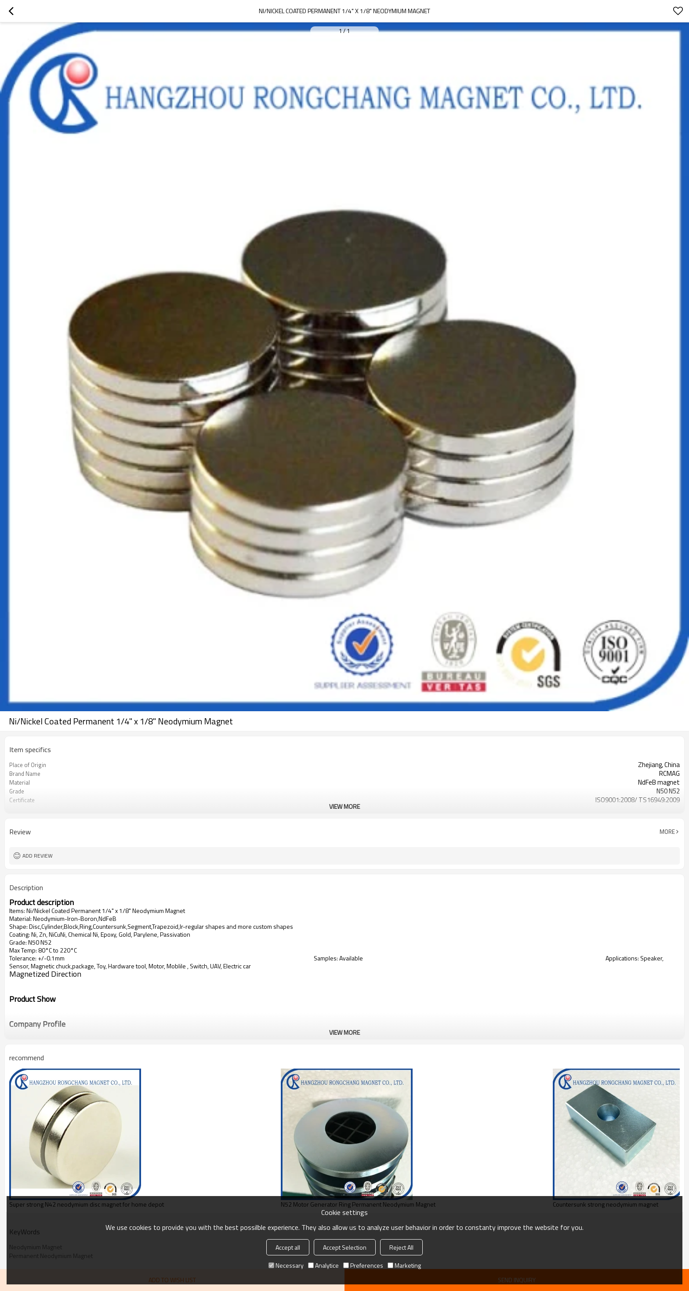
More (667, 831)
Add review (37, 855)
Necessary (286, 1265)
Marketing (404, 1265)
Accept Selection (344, 1247)
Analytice (323, 1265)
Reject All (401, 1247)
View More (344, 806)
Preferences (363, 1265)
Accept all (288, 1247)
